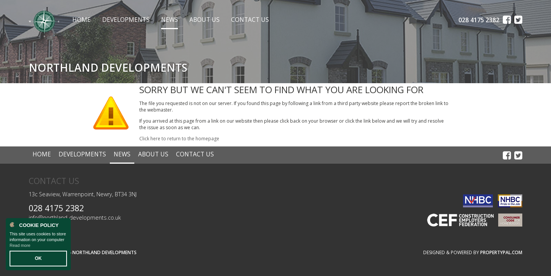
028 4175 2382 (56, 208)
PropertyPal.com (501, 252)
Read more (20, 245)
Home (81, 20)
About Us (204, 20)
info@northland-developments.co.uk (75, 217)
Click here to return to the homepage (179, 138)
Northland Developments (104, 252)
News (169, 20)
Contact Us (250, 20)
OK (38, 258)
